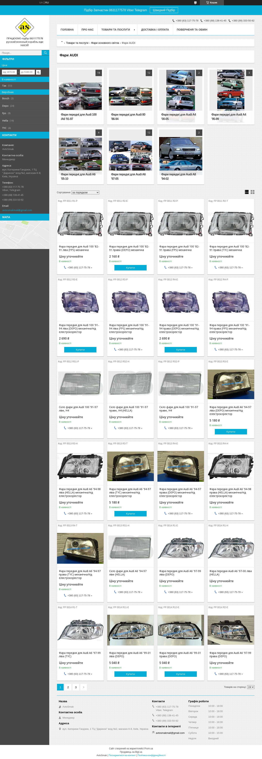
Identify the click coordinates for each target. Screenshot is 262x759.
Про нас (87, 29)
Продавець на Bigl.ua (131, 752)
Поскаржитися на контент (122, 755)
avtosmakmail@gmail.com (17, 210)
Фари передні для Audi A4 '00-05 (178, 117)
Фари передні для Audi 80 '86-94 (128, 117)
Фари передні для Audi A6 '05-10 (78, 176)
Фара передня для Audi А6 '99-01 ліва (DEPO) (130, 654)
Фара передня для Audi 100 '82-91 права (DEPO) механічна (129, 248)
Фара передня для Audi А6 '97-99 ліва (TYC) (80, 654)
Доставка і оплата (155, 29)
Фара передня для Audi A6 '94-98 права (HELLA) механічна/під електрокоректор (230, 492)
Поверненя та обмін (192, 29)
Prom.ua (148, 748)
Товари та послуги (115, 29)
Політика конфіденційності (152, 755)
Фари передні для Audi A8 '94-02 (178, 176)
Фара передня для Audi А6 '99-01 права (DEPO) (180, 654)
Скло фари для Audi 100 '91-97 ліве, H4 (78, 408)
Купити (130, 267)
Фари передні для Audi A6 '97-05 (128, 176)
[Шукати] (45, 53)
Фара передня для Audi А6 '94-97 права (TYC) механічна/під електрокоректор (80, 574)
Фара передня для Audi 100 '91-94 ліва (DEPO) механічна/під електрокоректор (79, 328)
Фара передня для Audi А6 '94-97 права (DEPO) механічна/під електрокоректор (180, 492)
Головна (67, 29)
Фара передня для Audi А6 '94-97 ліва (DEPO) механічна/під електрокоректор (230, 410)
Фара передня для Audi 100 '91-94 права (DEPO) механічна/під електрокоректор (179, 328)
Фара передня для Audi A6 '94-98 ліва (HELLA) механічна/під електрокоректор (80, 492)
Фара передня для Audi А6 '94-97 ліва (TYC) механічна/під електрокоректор (130, 492)
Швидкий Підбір (164, 10)
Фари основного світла (105, 42)
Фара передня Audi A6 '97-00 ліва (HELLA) (231, 572)
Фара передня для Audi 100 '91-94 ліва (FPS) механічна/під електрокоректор (129, 328)
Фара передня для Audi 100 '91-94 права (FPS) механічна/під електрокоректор (229, 328)
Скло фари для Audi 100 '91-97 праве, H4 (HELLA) (128, 408)
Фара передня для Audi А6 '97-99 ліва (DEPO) (180, 572)
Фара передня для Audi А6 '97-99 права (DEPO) (230, 654)
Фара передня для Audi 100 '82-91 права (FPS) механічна (179, 248)
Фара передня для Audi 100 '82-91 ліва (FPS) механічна (79, 248)
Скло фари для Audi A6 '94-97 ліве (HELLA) (127, 572)
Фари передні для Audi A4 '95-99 (228, 117)
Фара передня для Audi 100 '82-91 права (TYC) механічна (229, 248)
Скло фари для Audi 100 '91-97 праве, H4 (178, 408)
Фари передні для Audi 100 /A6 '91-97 (78, 117)
